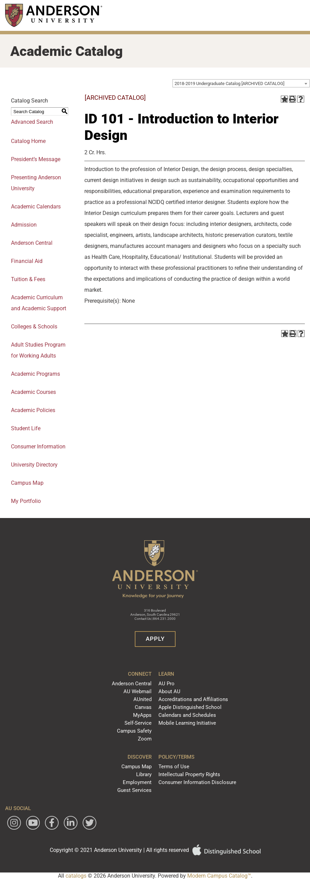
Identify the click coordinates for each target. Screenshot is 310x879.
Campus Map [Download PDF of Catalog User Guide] (27, 483)
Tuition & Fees (28, 279)
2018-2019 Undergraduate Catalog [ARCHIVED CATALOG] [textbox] (229, 83)
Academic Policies (33, 410)
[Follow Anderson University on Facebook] (52, 823)
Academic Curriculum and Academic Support (38, 303)
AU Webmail (137, 691)
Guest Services (134, 790)
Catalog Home (28, 141)
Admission (24, 224)
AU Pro (166, 684)
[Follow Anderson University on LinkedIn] (71, 823)
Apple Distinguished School (190, 707)
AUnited (142, 699)
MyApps (142, 715)
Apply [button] (155, 638)
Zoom (145, 739)
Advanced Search (32, 122)
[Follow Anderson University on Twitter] (89, 823)
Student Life (25, 428)
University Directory (34, 464)
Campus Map (136, 766)
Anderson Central (31, 243)
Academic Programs (35, 374)
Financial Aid (27, 261)
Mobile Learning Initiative (187, 723)
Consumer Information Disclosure (197, 782)
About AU (169, 691)
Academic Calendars (36, 206)
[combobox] (241, 83)
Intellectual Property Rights (189, 774)
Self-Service (138, 723)
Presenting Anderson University (36, 183)
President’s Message (35, 159)
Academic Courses (33, 392)
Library (144, 774)
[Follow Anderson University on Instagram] (14, 823)
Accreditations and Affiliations (193, 699)
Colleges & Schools (34, 326)
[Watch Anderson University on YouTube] (33, 823)
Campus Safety (134, 731)
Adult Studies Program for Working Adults (38, 350)
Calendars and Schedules (187, 715)
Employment (137, 782)
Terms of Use (173, 766)
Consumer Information (38, 446)
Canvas (143, 707)
